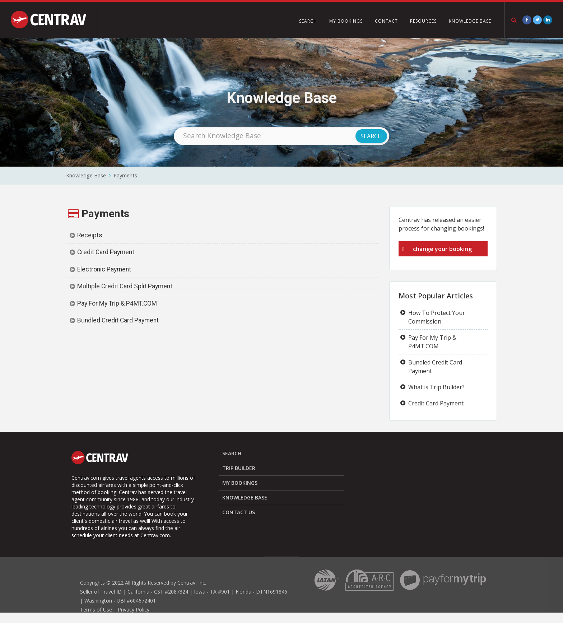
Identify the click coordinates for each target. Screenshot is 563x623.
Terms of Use (96, 609)
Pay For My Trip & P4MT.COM (117, 303)
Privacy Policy (133, 609)
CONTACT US (238, 512)
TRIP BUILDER (238, 468)
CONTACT (386, 21)
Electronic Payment (104, 269)
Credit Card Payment (105, 252)
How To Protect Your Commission (436, 317)
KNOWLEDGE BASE (470, 21)
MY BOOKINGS (346, 21)
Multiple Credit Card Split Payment (124, 286)
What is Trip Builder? (436, 387)
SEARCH (308, 21)
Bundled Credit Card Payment (118, 320)
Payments (125, 175)
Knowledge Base (86, 175)
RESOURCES (423, 21)
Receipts (89, 235)
